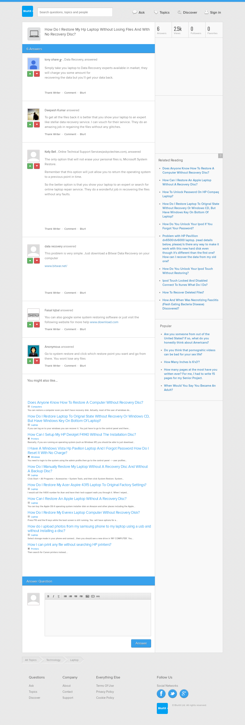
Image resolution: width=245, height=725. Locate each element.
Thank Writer (52, 92)
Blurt (83, 92)
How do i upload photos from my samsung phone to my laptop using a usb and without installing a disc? (89, 528)
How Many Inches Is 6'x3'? (182, 362)
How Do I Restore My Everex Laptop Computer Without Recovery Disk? (84, 512)
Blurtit (27, 12)
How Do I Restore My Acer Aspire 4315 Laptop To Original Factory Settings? (87, 485)
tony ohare (52, 59)
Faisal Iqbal (52, 310)
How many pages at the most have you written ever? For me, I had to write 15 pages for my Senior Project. (190, 374)
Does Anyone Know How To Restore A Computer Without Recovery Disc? (85, 402)
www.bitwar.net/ (56, 266)
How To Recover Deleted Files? (183, 292)
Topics (161, 12)
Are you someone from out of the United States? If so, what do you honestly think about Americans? (187, 338)
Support (68, 698)
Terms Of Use (105, 686)
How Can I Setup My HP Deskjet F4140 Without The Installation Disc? (82, 434)
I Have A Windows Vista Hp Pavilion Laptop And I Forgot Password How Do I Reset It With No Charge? (88, 450)
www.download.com (104, 322)
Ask (138, 12)
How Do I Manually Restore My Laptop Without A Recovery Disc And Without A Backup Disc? (88, 468)
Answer (141, 643)
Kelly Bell (50, 152)
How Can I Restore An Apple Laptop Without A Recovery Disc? (77, 498)
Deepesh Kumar (55, 110)
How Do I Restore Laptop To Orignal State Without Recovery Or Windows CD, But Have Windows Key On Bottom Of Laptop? (88, 418)
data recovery (54, 246)
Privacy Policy (105, 692)
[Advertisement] (91, 215)
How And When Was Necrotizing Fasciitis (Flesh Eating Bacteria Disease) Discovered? (190, 304)
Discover (187, 12)
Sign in (212, 12)
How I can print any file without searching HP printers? (69, 544)
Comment (70, 92)
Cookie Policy (105, 698)
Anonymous (52, 347)
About (67, 686)
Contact (68, 692)
